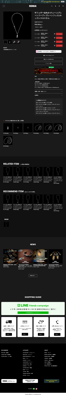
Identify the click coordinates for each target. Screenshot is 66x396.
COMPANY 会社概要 (48, 358)
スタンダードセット (56, 104)
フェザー (54, 107)
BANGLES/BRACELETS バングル (29, 356)
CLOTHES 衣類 (25, 371)
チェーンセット (40, 106)
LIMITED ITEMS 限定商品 (5, 354)
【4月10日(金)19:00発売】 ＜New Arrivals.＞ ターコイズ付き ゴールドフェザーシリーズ (55, 265)
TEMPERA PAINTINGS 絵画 (28, 373)
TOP (37, 102)
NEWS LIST (32, 275)
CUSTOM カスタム (26, 375)
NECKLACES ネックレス (27, 354)
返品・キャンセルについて (48, 55)
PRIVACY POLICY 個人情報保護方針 (50, 365)
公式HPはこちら (11, 381)
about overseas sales (51, 381)
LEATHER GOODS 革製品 (27, 367)
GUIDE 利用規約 (47, 362)
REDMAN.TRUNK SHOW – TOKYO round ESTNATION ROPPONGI (40, 265)
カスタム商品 (49, 102)
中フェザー (46, 111)
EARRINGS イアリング (27, 365)
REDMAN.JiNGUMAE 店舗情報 (49, 354)
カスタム (49, 104)
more (62, 1)
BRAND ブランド (47, 352)
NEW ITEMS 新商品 (4, 352)
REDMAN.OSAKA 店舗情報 (49, 356)
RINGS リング (25, 358)
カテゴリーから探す (43, 104)
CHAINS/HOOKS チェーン (27, 362)
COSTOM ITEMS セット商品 (6, 356)
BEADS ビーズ (25, 369)
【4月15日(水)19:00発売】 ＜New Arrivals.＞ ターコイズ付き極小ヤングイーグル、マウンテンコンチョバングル (25, 266)
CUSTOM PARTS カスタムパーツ (29, 352)
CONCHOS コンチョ (26, 360)
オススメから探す (42, 102)
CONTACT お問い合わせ (48, 360)
